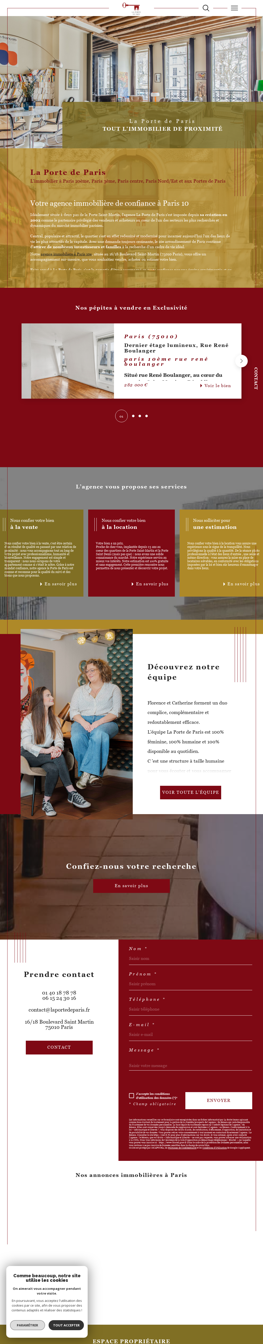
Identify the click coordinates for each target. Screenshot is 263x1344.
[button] (241, 361)
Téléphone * (147, 1000)
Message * (144, 1050)
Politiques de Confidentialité (182, 1148)
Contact (255, 378)
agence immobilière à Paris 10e (66, 254)
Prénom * (143, 974)
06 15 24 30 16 (59, 998)
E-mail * (142, 1025)
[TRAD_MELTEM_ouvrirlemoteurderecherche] (206, 8)
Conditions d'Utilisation (214, 1148)
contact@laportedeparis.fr (59, 1010)
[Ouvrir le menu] (234, 8)
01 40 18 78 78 (59, 993)
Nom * (138, 949)
